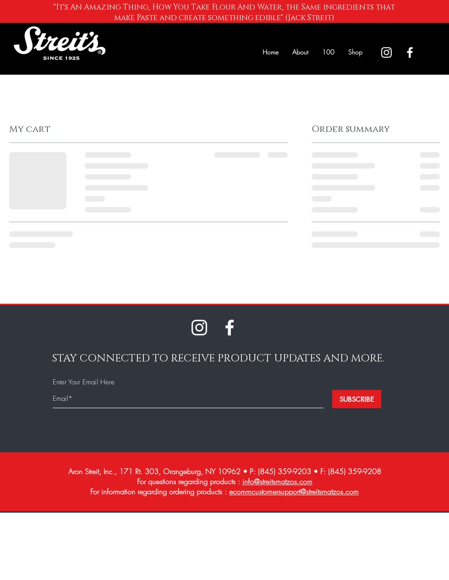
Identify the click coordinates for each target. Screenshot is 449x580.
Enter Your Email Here (84, 382)
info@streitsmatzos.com (277, 481)
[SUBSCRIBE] (356, 399)
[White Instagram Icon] (386, 52)
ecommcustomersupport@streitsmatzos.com (294, 492)
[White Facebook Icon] (410, 52)
